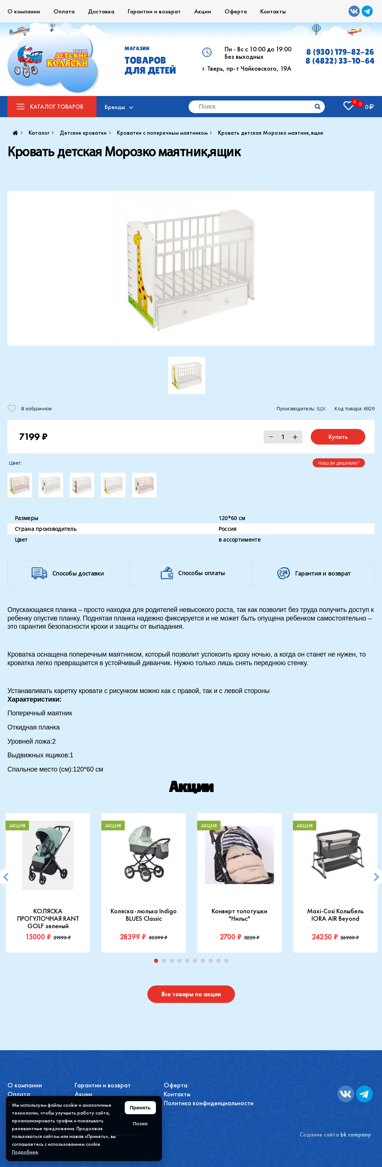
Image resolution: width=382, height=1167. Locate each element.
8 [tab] (212, 962)
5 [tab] (189, 962)
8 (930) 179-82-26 (340, 52)
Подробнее (25, 1151)
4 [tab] (181, 962)
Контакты (273, 11)
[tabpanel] (48, 883)
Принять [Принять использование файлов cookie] (140, 1107)
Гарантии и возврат (154, 11)
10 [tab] (228, 962)
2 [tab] (165, 962)
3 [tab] (173, 962)
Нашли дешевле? (338, 462)
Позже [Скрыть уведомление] (140, 1123)
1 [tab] (157, 962)
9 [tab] (220, 962)
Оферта (236, 11)
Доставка (101, 11)
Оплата (64, 11)
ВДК (321, 408)
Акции (202, 11)
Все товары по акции (191, 994)
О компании (23, 11)
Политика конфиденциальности (209, 1103)
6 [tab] (196, 962)
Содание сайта (319, 1134)
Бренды (116, 107)
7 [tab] (204, 962)
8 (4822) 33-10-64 (340, 61)
